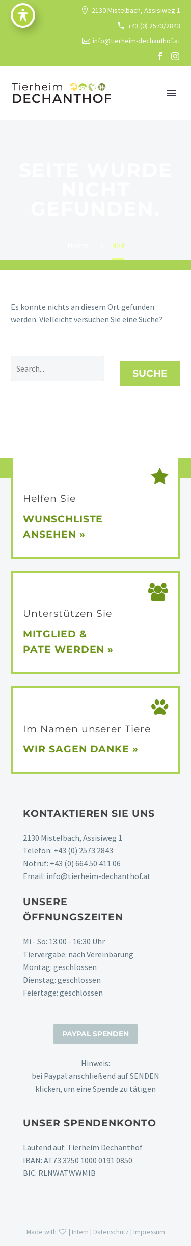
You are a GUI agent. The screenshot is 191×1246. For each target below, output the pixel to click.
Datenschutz (111, 1232)
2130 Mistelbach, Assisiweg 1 (136, 10)
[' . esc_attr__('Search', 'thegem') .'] (57, 368)
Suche (150, 373)
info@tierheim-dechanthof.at (136, 40)
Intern (80, 1232)
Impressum (149, 1232)
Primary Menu (171, 93)
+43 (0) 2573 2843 (83, 850)
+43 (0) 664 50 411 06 (85, 863)
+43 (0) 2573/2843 (154, 25)
